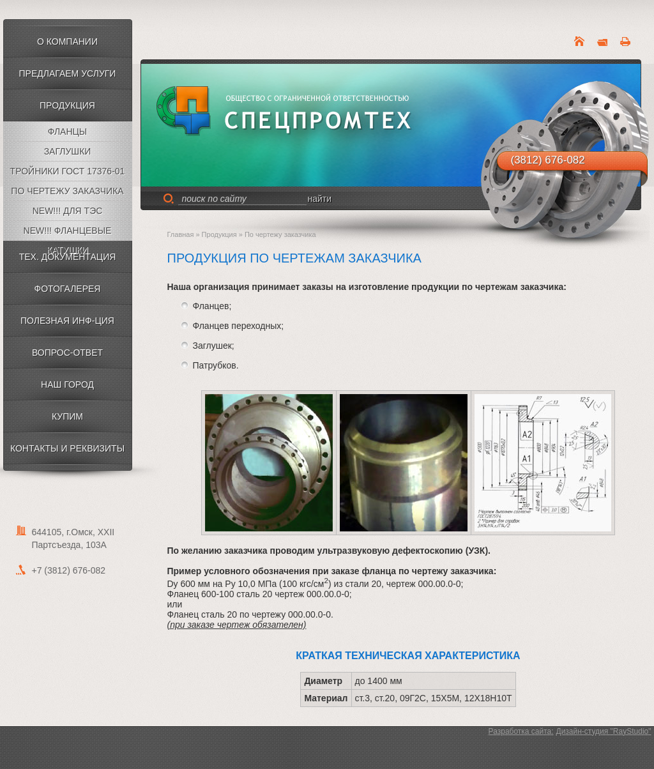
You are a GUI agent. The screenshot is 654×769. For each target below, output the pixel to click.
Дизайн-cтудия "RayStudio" (603, 731)
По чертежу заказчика (67, 191)
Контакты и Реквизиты (67, 448)
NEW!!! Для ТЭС (68, 211)
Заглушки (67, 151)
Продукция (67, 105)
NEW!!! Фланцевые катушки (68, 233)
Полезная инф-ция (67, 321)
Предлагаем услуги (67, 73)
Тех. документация (67, 257)
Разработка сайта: (521, 731)
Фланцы (67, 131)
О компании (67, 41)
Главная (180, 234)
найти (320, 199)
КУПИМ (67, 416)
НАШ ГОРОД (67, 384)
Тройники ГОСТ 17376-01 (67, 171)
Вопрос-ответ (67, 352)
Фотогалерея (67, 289)
